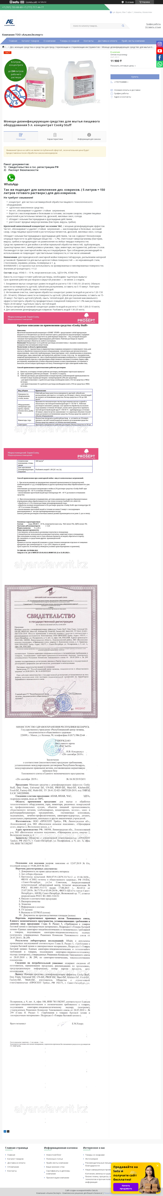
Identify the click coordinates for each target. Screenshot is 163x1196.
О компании (49, 41)
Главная (13, 41)
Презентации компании (57, 1177)
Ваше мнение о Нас (55, 1166)
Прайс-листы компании (57, 1162)
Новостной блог (53, 1154)
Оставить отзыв (153, 27)
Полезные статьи (54, 1158)
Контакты (88, 41)
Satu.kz (95, 1190)
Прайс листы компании (133, 41)
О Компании (13, 1166)
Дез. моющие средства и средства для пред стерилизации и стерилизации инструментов (55, 47)
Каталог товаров (30, 41)
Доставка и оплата (107, 41)
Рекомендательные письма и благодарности (99, 1164)
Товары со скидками (95, 1154)
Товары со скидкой (69, 41)
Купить (134, 76)
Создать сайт (31, 2)
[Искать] (123, 26)
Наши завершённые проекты (99, 1169)
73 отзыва (129, 2)
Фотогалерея (91, 1158)
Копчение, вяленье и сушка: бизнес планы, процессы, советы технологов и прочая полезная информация (100, 1177)
